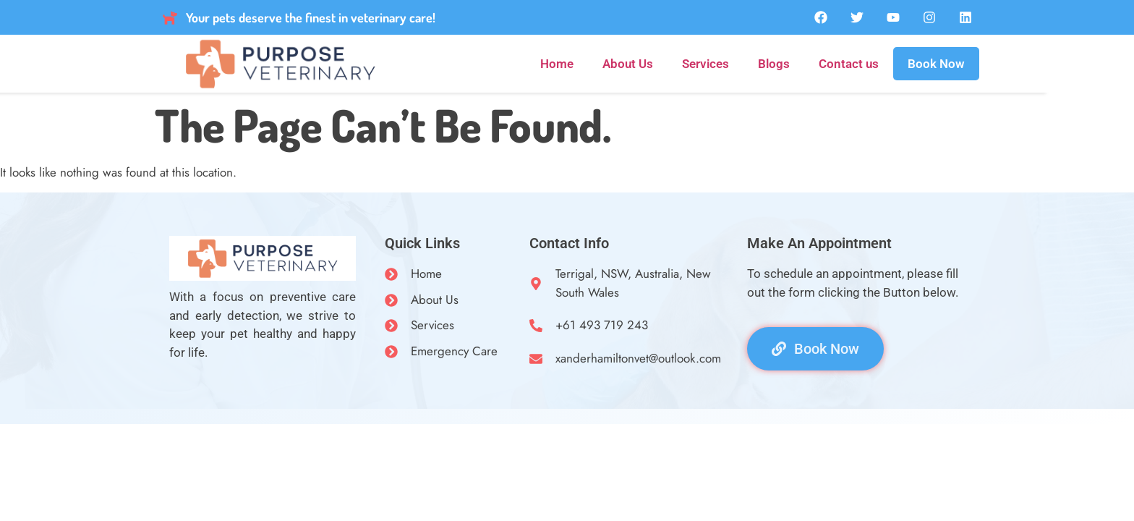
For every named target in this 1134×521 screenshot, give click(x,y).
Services (705, 63)
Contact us (849, 63)
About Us (627, 63)
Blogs (774, 63)
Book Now (936, 63)
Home (557, 63)
